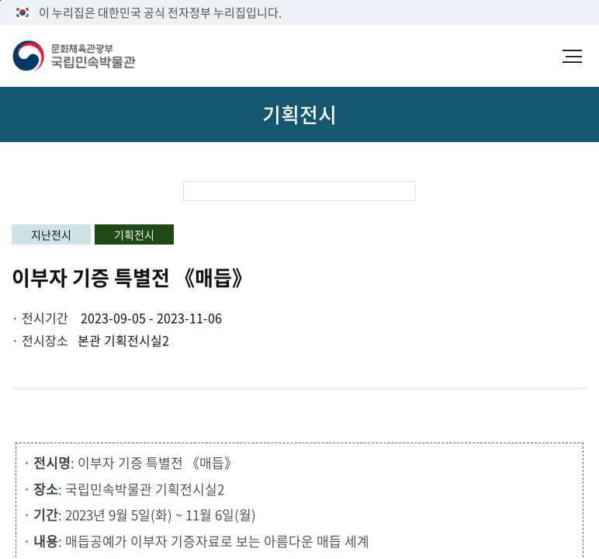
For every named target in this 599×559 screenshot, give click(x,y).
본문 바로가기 (0, 0)
